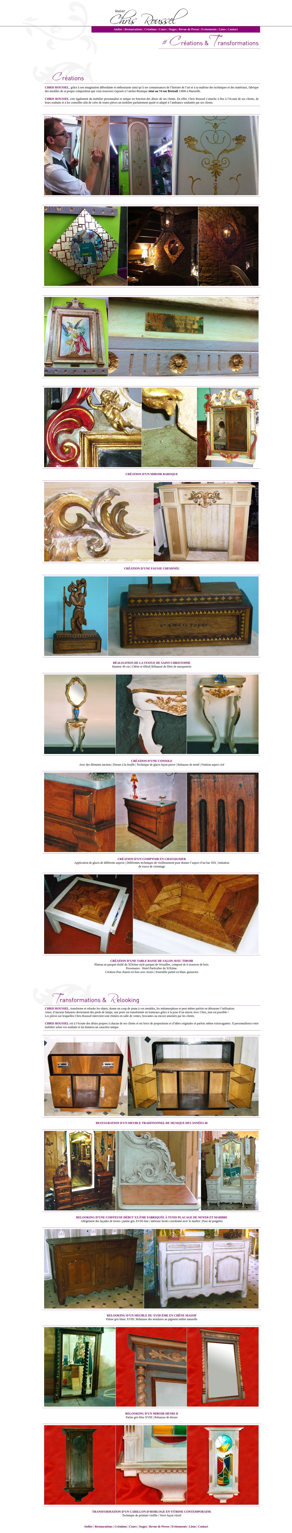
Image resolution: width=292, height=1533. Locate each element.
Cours (162, 29)
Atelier (118, 29)
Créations (150, 29)
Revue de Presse (189, 29)
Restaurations (133, 29)
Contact (233, 29)
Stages (173, 29)
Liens (222, 29)
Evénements (209, 29)
